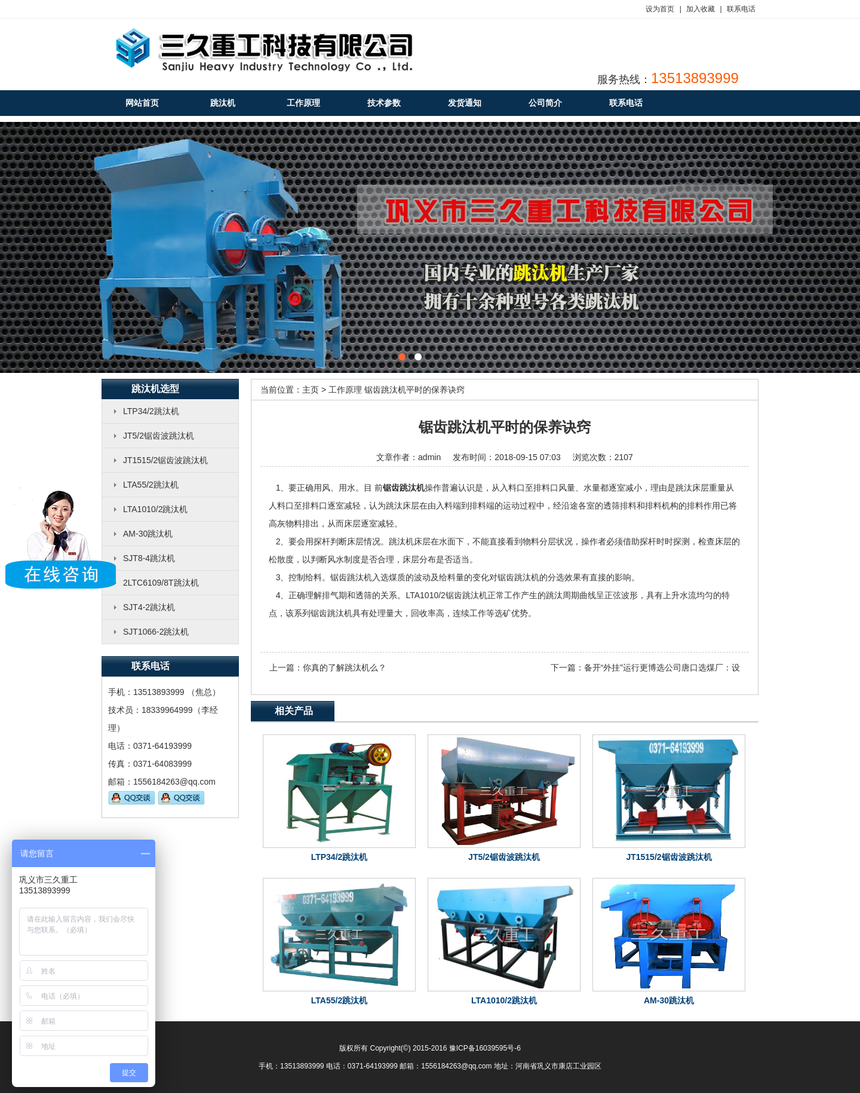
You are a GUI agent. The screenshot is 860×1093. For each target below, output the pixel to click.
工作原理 (345, 389)
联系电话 (741, 9)
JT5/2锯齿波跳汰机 (158, 435)
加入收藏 (700, 9)
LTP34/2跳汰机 (151, 411)
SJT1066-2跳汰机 (156, 631)
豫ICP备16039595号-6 (485, 1048)
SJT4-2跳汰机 (149, 607)
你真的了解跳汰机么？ (344, 667)
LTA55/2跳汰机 (151, 484)
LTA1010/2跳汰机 (155, 509)
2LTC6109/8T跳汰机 (161, 582)
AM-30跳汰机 (148, 533)
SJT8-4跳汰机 (149, 558)
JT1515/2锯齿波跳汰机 (165, 460)
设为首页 (660, 9)
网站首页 (142, 103)
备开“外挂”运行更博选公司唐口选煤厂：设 (662, 667)
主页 (310, 389)
